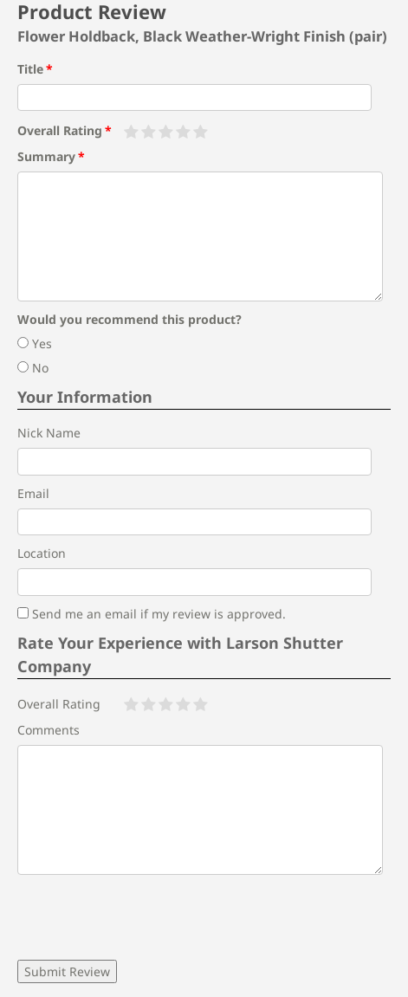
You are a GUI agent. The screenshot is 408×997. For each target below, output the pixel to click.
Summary (46, 156)
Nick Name (49, 432)
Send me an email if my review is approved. (151, 613)
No (33, 367)
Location (41, 553)
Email (33, 493)
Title (30, 69)
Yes (34, 343)
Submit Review (67, 971)
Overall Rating (59, 130)
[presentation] (149, 917)
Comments (48, 730)
